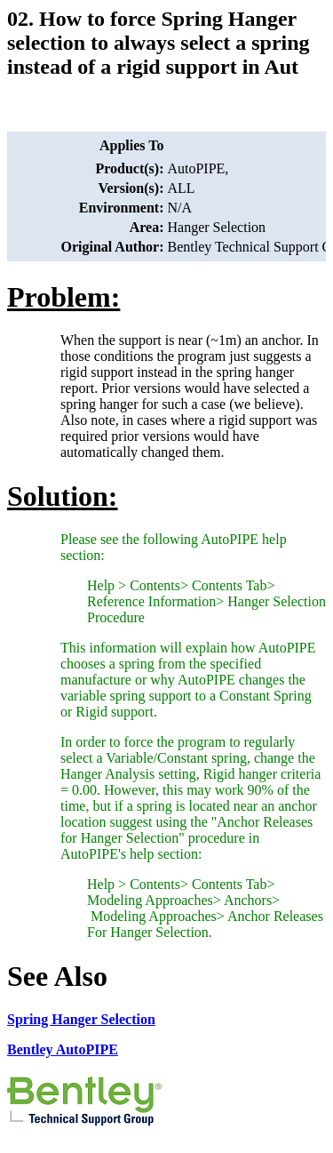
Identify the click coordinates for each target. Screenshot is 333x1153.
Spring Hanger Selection (81, 1019)
